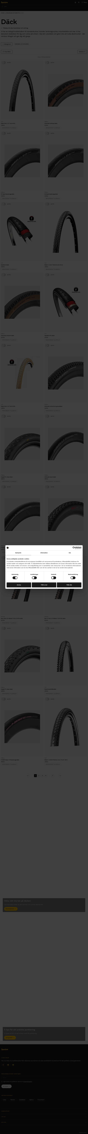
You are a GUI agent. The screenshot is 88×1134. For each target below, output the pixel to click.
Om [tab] (70, 552)
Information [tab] (44, 552)
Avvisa (19, 585)
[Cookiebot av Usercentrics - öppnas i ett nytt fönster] (73, 548)
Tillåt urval (44, 585)
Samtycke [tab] (18, 552)
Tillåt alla (69, 585)
